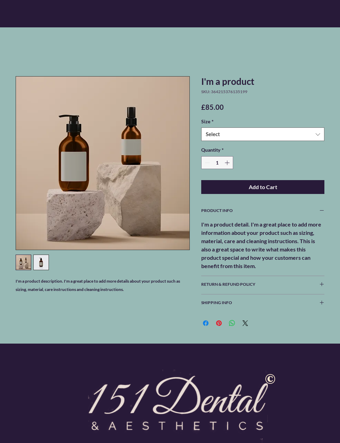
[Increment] (227, 163)
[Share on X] (245, 323)
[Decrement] (206, 163)
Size (207, 121)
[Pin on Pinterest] (219, 323)
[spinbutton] (217, 163)
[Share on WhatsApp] (232, 323)
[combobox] (262, 134)
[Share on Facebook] (206, 323)
